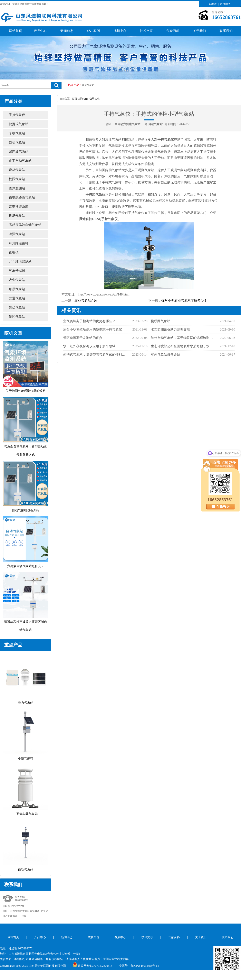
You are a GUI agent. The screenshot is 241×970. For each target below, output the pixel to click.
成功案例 (93, 31)
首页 (74, 98)
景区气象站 (17, 316)
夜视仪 (14, 252)
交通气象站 (17, 298)
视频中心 (119, 31)
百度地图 (225, 4)
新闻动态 (66, 31)
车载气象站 (17, 133)
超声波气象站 (18, 151)
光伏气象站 (17, 307)
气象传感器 (17, 270)
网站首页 (15, 31)
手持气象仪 (17, 115)
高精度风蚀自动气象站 (25, 225)
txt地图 (213, 4)
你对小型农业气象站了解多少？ (184, 300)
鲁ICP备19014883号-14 (145, 965)
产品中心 (40, 31)
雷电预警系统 (18, 206)
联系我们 (226, 31)
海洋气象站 (17, 234)
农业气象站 (17, 280)
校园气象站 (17, 179)
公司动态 (94, 98)
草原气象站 (17, 289)
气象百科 (173, 31)
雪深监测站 (17, 188)
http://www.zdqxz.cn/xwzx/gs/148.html (103, 294)
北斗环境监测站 (20, 261)
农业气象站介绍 (86, 300)
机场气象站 (17, 215)
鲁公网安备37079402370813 (92, 965)
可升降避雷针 (18, 243)
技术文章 (146, 31)
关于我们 (199, 31)
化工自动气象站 (20, 160)
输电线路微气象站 (22, 197)
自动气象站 (88, 85)
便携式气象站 (18, 124)
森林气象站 (17, 170)
